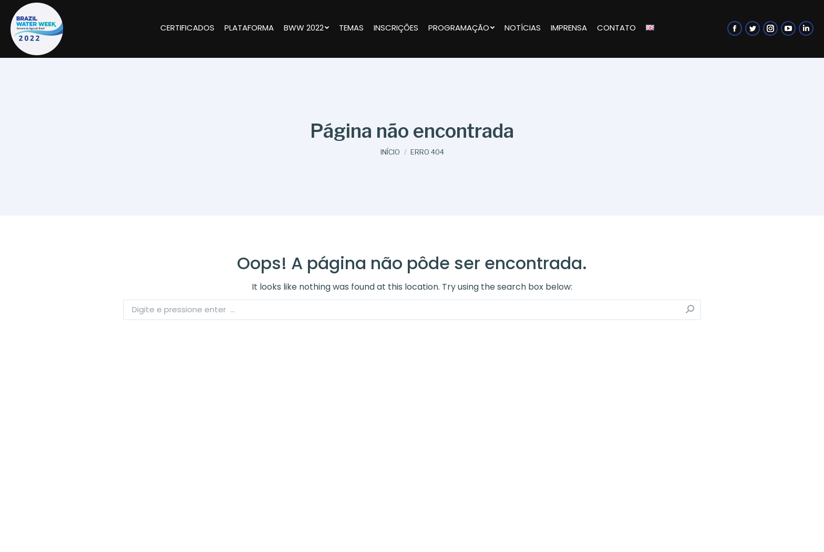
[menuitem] (187, 28)
